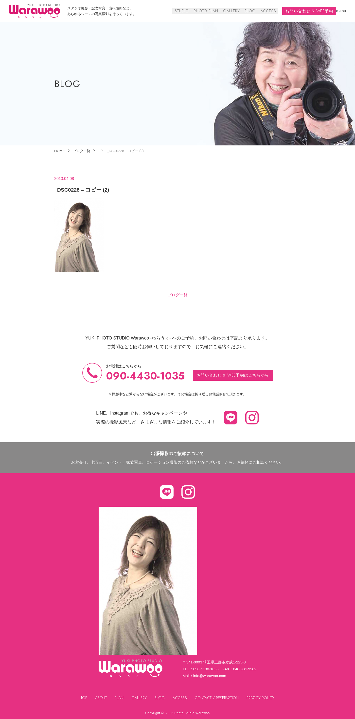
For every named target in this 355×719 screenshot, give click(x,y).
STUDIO (183, 11)
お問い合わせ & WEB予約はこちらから (233, 375)
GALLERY (232, 11)
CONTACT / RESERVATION (217, 698)
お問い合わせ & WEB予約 (309, 11)
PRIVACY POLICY (261, 698)
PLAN (119, 698)
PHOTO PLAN (206, 11)
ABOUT (100, 698)
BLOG (250, 11)
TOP (83, 698)
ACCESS (268, 11)
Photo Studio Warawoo (192, 713)
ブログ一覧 (177, 295)
